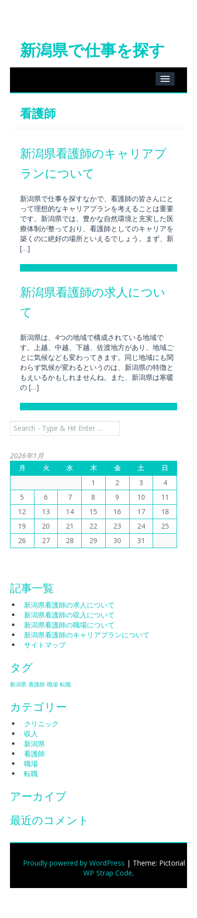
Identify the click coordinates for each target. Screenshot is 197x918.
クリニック (41, 723)
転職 (31, 773)
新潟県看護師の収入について (69, 614)
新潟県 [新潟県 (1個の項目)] (18, 684)
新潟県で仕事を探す (92, 49)
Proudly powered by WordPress (74, 863)
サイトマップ (45, 644)
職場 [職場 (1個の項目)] (52, 684)
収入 (31, 733)
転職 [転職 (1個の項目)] (65, 684)
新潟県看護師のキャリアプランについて (87, 634)
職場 (31, 763)
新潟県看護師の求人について (69, 605)
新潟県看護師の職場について (69, 624)
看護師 (34, 753)
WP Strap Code (107, 873)
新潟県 (34, 743)
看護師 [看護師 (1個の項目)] (36, 684)
